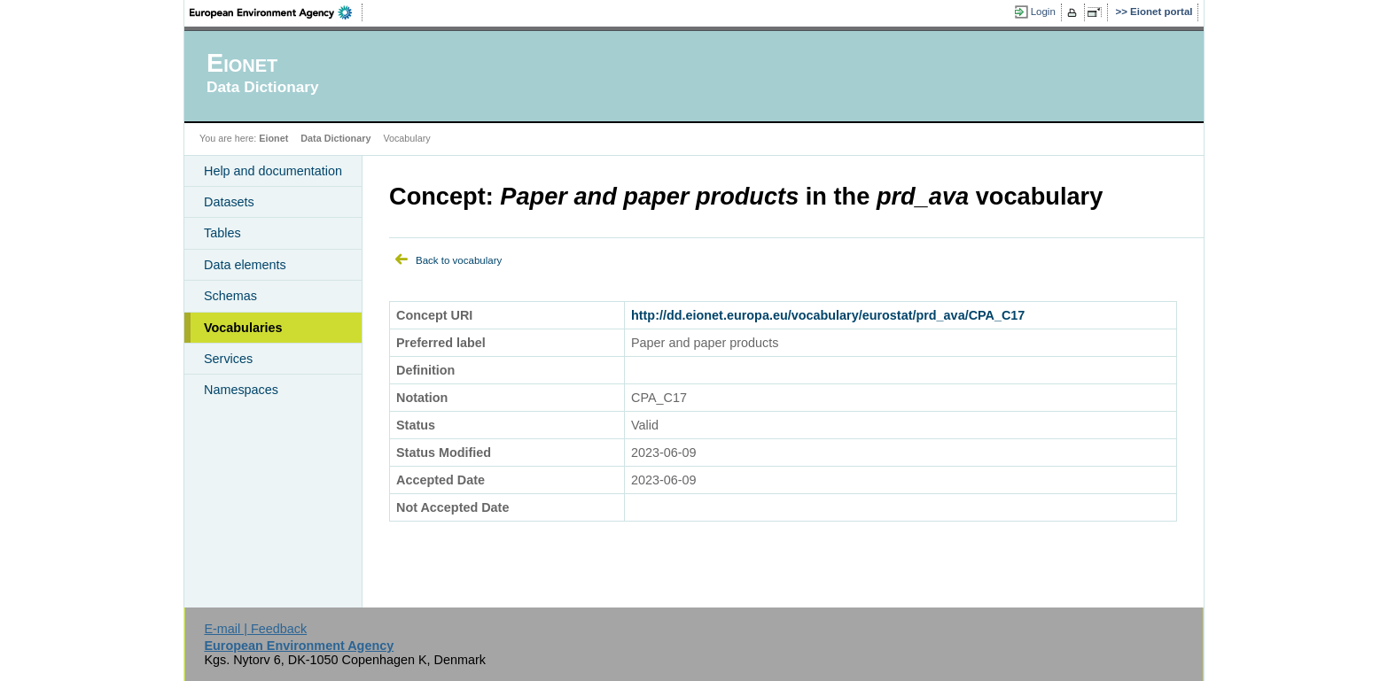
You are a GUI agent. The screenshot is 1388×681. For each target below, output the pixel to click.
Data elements (245, 265)
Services (228, 359)
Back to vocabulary (459, 260)
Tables (222, 233)
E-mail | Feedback (255, 629)
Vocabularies (243, 328)
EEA (276, 12)
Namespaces (241, 390)
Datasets (229, 202)
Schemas (230, 296)
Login (1043, 11)
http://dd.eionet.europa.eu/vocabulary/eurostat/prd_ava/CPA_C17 (828, 315)
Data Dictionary (335, 138)
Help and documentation (273, 171)
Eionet (273, 138)
